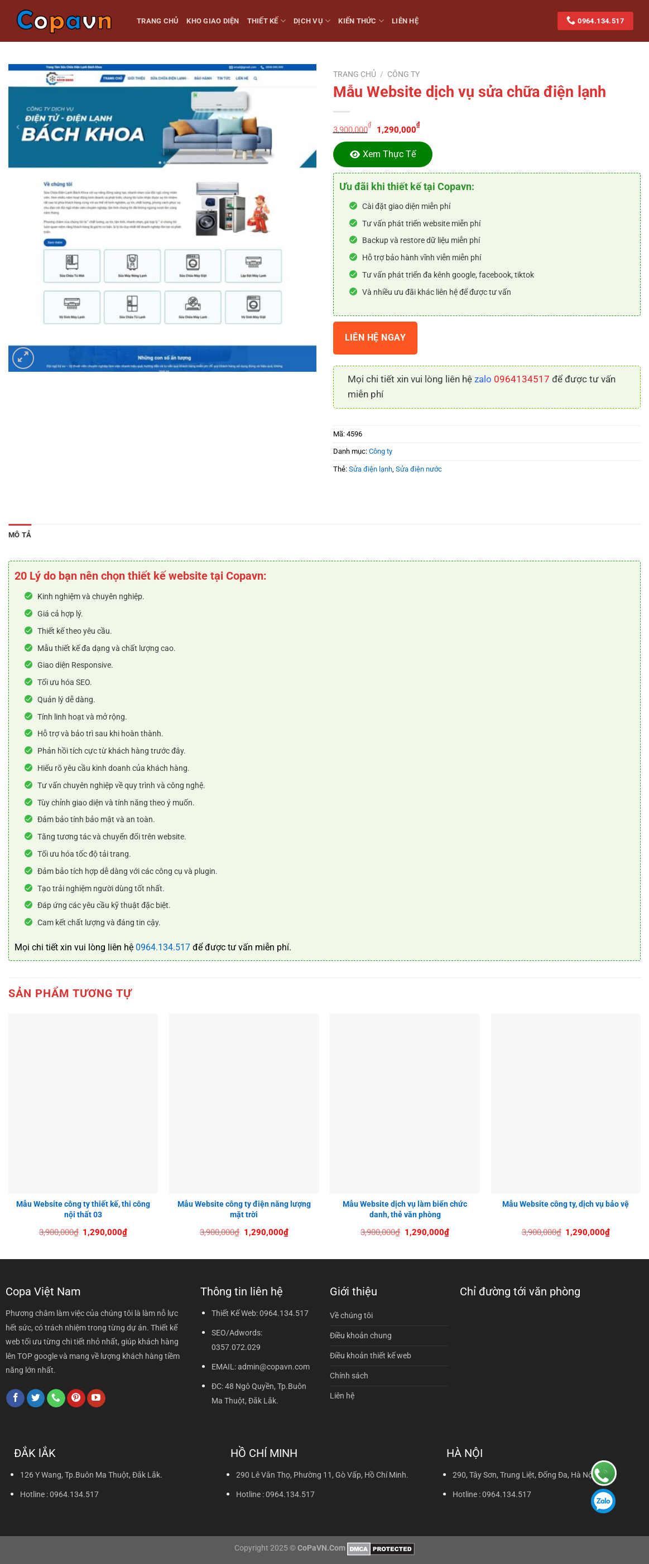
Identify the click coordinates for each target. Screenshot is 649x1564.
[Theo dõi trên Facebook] (15, 1398)
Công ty (403, 74)
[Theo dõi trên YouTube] (96, 1398)
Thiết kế (266, 21)
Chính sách (349, 1376)
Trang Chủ (158, 21)
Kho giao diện (212, 21)
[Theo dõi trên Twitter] (36, 1398)
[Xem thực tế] (382, 154)
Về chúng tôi (351, 1315)
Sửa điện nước (419, 469)
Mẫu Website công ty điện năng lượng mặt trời (244, 1209)
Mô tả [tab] (19, 535)
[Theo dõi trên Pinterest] (76, 1398)
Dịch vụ (312, 21)
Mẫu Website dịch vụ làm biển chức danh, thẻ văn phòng (405, 1209)
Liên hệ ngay (375, 338)
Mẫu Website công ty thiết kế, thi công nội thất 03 (83, 1209)
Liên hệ (405, 21)
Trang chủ (354, 74)
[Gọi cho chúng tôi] (56, 1398)
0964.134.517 (163, 947)
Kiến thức (361, 21)
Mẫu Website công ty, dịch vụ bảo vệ (565, 1204)
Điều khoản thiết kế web (370, 1356)
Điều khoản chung (361, 1335)
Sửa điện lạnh (370, 469)
